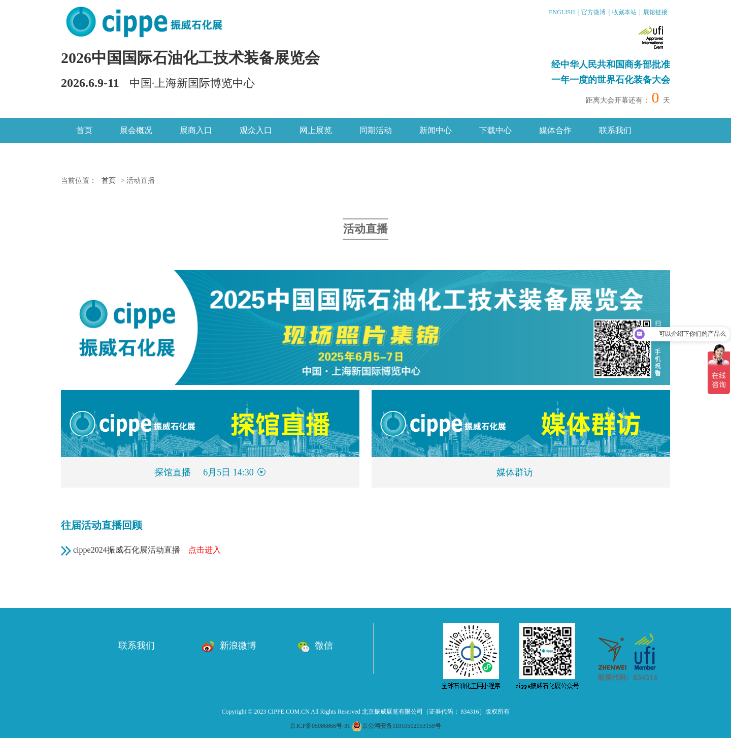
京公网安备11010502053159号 (396, 725)
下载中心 (495, 130)
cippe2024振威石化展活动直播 (147, 550)
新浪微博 (229, 645)
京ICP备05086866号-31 (320, 725)
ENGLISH (562, 12)
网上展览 (316, 130)
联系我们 (615, 130)
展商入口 (196, 130)
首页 (84, 130)
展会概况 (136, 130)
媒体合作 (555, 130)
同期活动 (375, 130)
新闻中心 (435, 130)
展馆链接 (655, 12)
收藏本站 (624, 12)
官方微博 (593, 12)
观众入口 (256, 130)
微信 (315, 645)
